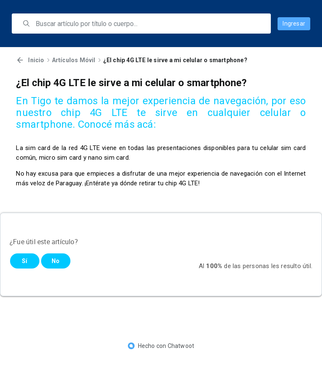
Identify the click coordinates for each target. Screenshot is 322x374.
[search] (147, 23)
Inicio (36, 60)
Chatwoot (181, 345)
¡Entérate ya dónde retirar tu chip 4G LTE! (142, 183)
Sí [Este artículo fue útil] (24, 261)
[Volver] (20, 60)
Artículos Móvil (74, 60)
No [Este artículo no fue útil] (56, 261)
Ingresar (294, 23)
